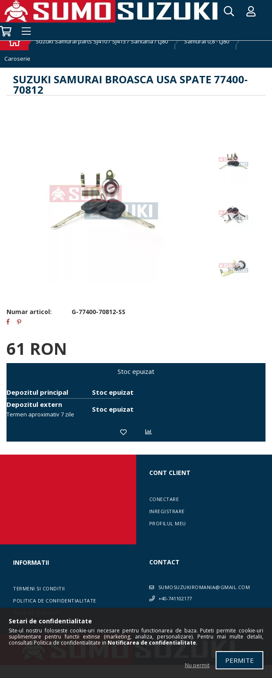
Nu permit (197, 665)
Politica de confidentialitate (54, 600)
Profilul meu (167, 523)
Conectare (164, 499)
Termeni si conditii (39, 588)
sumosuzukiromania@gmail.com (204, 587)
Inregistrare (167, 511)
